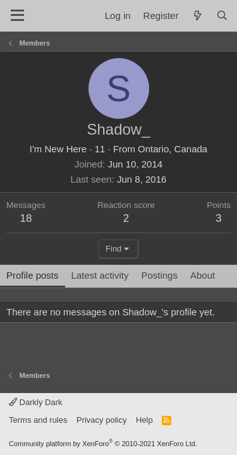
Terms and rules (38, 420)
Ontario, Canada (172, 148)
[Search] (222, 15)
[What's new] (197, 15)
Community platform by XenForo (103, 443)
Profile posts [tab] (32, 275)
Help (144, 420)
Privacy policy (101, 420)
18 (26, 218)
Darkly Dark (36, 402)
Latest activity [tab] (100, 275)
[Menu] (17, 16)
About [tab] (202, 275)
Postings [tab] (159, 275)
